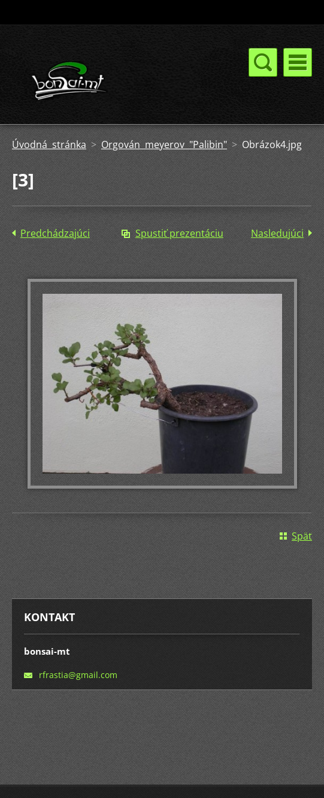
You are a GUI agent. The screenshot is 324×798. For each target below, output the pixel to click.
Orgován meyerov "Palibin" (164, 144)
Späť (302, 536)
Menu (297, 62)
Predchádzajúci (55, 233)
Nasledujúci (277, 233)
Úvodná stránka (49, 144)
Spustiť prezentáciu (179, 233)
